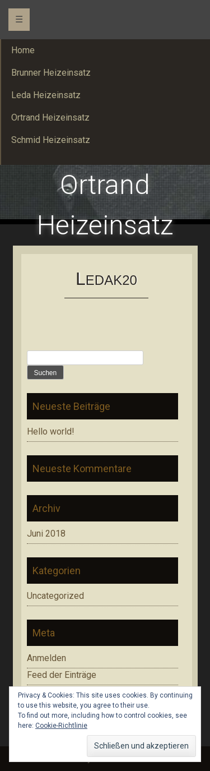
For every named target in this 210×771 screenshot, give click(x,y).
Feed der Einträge (61, 675)
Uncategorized (55, 595)
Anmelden (46, 658)
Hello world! (50, 431)
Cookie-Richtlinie (61, 726)
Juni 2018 (46, 533)
